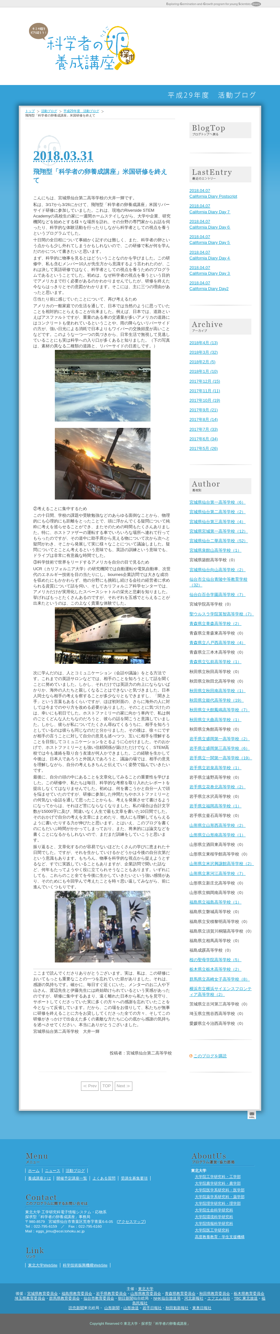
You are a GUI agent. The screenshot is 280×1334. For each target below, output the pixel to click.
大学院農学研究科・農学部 (218, 1183)
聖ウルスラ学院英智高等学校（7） (221, 614)
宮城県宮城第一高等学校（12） (218, 531)
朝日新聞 (125, 1298)
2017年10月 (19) (204, 400)
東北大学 (145, 1289)
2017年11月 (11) (204, 390)
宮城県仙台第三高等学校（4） (217, 521)
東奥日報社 (201, 1308)
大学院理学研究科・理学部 (218, 1203)
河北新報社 (193, 1298)
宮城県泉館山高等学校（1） (215, 550)
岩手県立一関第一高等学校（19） (220, 758)
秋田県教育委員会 (214, 1293)
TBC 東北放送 (246, 1298)
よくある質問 (217, 46)
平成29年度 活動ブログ (81, 111)
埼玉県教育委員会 (30, 1298)
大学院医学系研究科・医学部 (220, 1190)
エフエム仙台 (218, 1298)
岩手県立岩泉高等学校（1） (215, 767)
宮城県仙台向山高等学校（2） (217, 569)
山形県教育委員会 (145, 1293)
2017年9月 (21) (203, 410)
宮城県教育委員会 (42, 1293)
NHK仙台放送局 (167, 1298)
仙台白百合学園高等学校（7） (217, 594)
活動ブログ (249, 46)
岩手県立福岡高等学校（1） (215, 806)
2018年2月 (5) (202, 361)
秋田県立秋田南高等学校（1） (217, 690)
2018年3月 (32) (203, 352)
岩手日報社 (152, 1308)
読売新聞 (76, 1308)
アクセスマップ (131, 1221)
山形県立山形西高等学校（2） (217, 825)
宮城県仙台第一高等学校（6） (217, 502)
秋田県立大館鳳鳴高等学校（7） (219, 709)
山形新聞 (112, 1308)
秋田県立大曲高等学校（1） (215, 719)
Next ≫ (123, 1085)
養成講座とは (185, 46)
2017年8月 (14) (203, 419)
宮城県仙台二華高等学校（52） (218, 540)
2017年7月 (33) (203, 429)
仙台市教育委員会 (99, 1298)
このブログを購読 (210, 1056)
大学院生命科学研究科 (214, 1210)
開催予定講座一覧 (201, 46)
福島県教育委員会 (77, 1293)
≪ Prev (90, 1085)
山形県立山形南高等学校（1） (217, 835)
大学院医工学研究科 (212, 1230)
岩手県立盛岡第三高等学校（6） (219, 748)
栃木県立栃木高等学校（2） (215, 969)
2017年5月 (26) (203, 448)
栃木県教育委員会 (249, 1293)
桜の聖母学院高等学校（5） (215, 959)
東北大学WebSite (42, 1265)
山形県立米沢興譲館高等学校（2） (221, 863)
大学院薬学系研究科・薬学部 (220, 1197)
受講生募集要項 (233, 46)
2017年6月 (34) (203, 438)
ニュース (169, 46)
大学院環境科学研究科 (214, 1217)
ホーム (153, 46)
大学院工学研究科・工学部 (218, 1176)
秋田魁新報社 (177, 1308)
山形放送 (131, 1308)
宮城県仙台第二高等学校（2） (217, 511)
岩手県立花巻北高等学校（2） (217, 786)
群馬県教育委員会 (64, 1298)
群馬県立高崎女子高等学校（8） (219, 979)
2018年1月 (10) (203, 371)
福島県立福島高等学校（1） (215, 902)
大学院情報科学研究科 (214, 1223)
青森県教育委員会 (180, 1293)
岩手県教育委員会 (111, 1293)
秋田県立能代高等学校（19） (216, 700)
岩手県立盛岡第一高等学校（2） (219, 738)
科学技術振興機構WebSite (85, 1265)
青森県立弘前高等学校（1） (215, 661)
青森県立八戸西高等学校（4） (217, 642)
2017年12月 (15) (204, 381)
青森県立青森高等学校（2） (215, 623)
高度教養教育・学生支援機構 (220, 1237)
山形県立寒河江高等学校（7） (217, 873)
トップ (30, 111)
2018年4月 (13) (203, 342)
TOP (106, 1085)
